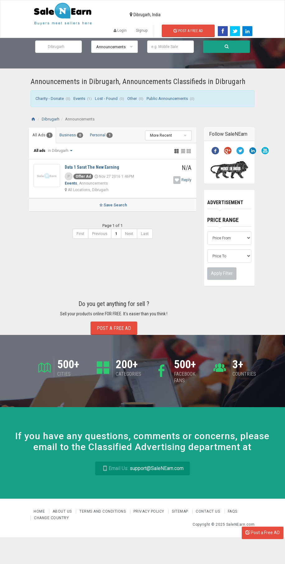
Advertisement (225, 202)
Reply (186, 179)
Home (40, 511)
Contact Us (208, 511)
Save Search (112, 205)
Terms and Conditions (103, 511)
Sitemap (180, 511)
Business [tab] (71, 135)
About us (63, 511)
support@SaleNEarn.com (142, 468)
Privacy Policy (149, 511)
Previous (99, 233)
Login (120, 30)
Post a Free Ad (188, 31)
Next (129, 233)
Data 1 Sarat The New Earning (92, 167)
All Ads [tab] (42, 135)
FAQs (232, 511)
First (80, 233)
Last (145, 233)
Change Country (51, 518)
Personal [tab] (101, 135)
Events (71, 183)
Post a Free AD (262, 532)
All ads (40, 150)
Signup (141, 30)
